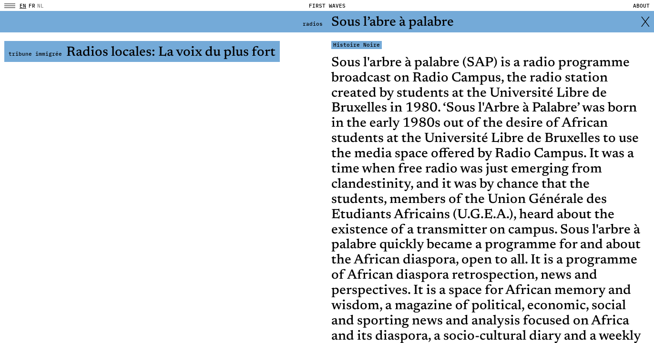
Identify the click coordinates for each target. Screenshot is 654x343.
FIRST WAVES (327, 6)
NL (40, 5)
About (641, 6)
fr (32, 5)
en (23, 5)
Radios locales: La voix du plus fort (142, 52)
